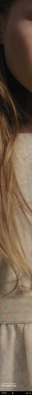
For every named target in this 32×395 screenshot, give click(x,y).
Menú (27, 393)
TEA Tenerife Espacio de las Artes (7, 393)
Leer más (3, 388)
